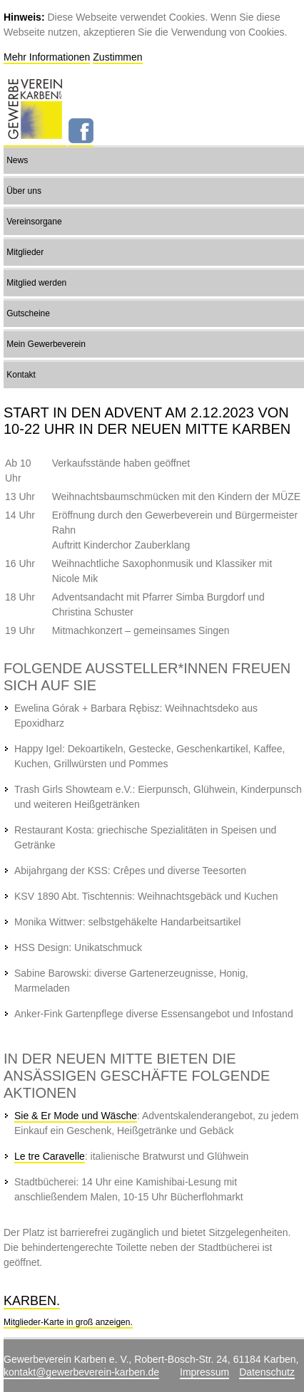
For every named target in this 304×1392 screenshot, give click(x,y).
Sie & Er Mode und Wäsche (75, 1115)
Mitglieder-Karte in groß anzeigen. (68, 1322)
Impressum (204, 1372)
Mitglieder (25, 252)
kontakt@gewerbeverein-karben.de (81, 1372)
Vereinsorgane (33, 222)
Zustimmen (117, 57)
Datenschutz (267, 1372)
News (17, 160)
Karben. (32, 1301)
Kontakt (21, 375)
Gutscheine (28, 313)
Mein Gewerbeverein (46, 344)
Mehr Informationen (47, 57)
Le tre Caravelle (49, 1156)
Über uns (23, 191)
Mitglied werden (36, 283)
